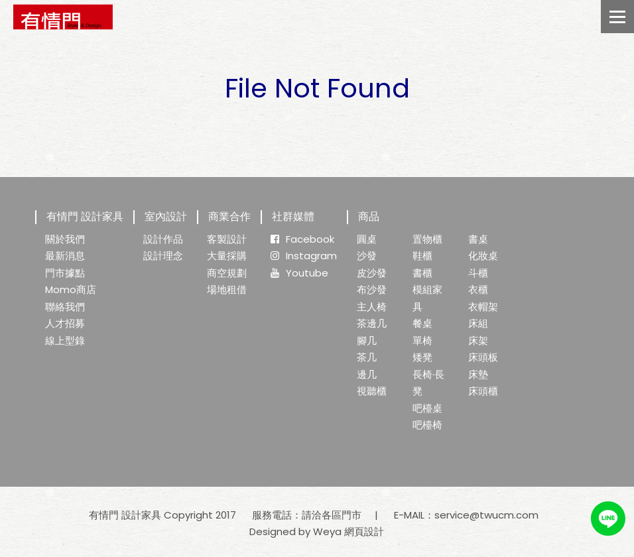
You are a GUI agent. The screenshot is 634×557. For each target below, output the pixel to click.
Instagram (304, 256)
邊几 (367, 374)
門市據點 (65, 273)
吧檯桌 (427, 408)
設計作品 (163, 239)
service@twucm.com (486, 515)
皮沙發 (372, 273)
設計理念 (163, 256)
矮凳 (422, 357)
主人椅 (372, 307)
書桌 (478, 239)
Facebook (302, 239)
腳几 (367, 340)
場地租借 (227, 289)
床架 (478, 340)
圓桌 (367, 239)
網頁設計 (364, 531)
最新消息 (65, 256)
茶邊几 (372, 323)
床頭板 (483, 357)
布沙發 (372, 289)
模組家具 (427, 298)
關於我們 (65, 239)
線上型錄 (65, 340)
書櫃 (422, 273)
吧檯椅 (427, 425)
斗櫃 (478, 273)
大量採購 (227, 256)
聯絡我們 (65, 307)
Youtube (299, 273)
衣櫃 (478, 289)
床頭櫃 (483, 391)
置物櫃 (427, 239)
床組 (478, 323)
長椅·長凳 (428, 383)
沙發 (367, 256)
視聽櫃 (372, 391)
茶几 (367, 357)
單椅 (422, 340)
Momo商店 (70, 289)
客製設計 (227, 239)
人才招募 (65, 323)
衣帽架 (483, 307)
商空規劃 (227, 273)
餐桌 (422, 323)
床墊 (478, 374)
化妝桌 (483, 256)
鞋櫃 (422, 256)
